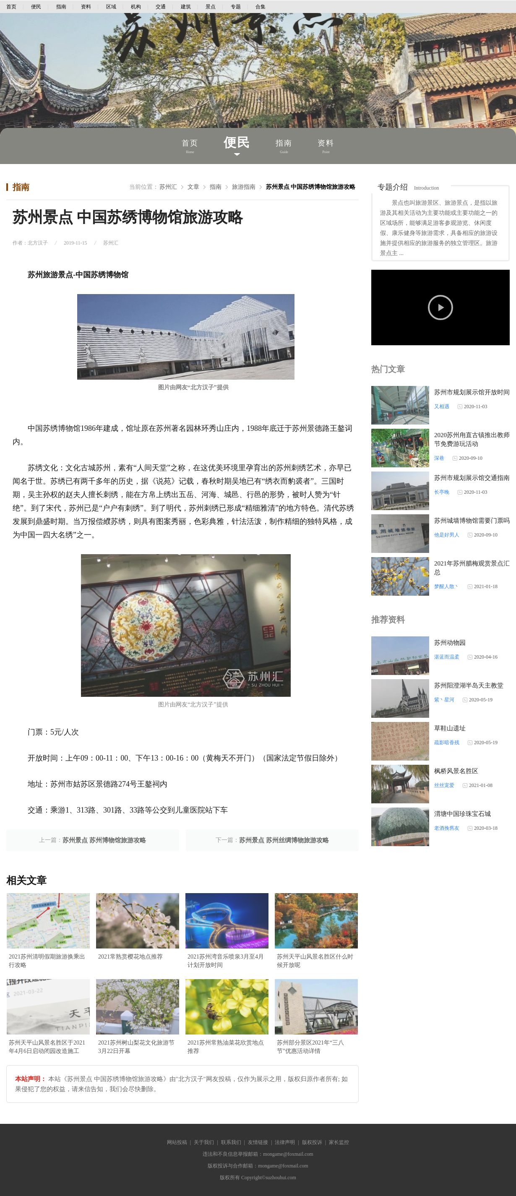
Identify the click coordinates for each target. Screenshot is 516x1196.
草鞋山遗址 (450, 728)
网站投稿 (177, 1142)
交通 (161, 7)
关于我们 (204, 1142)
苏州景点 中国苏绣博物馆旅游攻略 (311, 187)
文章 (193, 187)
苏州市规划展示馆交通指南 (472, 477)
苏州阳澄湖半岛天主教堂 (468, 685)
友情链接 (258, 1142)
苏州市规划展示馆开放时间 (472, 392)
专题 (236, 7)
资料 (86, 7)
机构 (136, 7)
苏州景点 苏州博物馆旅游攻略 (104, 840)
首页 (11, 7)
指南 (61, 7)
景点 (211, 7)
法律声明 (285, 1142)
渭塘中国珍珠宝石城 (462, 813)
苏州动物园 (450, 642)
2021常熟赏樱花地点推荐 (130, 957)
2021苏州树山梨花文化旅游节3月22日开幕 (136, 1047)
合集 (260, 7)
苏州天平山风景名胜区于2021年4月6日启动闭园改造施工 (47, 1047)
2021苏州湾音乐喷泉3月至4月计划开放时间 (226, 961)
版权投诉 (312, 1142)
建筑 (186, 7)
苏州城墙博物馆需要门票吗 (472, 520)
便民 (36, 7)
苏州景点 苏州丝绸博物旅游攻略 (284, 840)
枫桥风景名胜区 (456, 771)
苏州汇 (168, 187)
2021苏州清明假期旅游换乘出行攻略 (47, 961)
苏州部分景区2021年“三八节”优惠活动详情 (310, 1047)
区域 (111, 7)
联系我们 (231, 1142)
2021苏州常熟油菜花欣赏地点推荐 (226, 1047)
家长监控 (339, 1142)
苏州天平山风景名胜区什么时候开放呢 (315, 961)
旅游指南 (243, 187)
